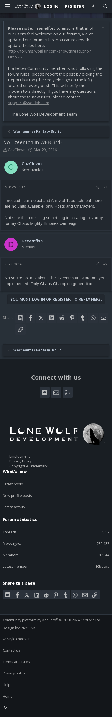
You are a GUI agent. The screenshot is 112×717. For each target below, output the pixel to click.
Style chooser (16, 638)
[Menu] (7, 6)
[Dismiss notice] (102, 28)
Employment (19, 456)
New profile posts (17, 495)
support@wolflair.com (28, 102)
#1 (105, 186)
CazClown (16, 149)
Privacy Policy (20, 461)
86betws (102, 566)
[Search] (105, 6)
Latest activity (14, 506)
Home (8, 696)
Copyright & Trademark (28, 466)
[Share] (97, 186)
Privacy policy (14, 673)
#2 (105, 264)
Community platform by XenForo (52, 619)
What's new (15, 471)
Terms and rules (16, 661)
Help (6, 684)
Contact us (11, 650)
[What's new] (93, 6)
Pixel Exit (28, 627)
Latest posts (13, 484)
